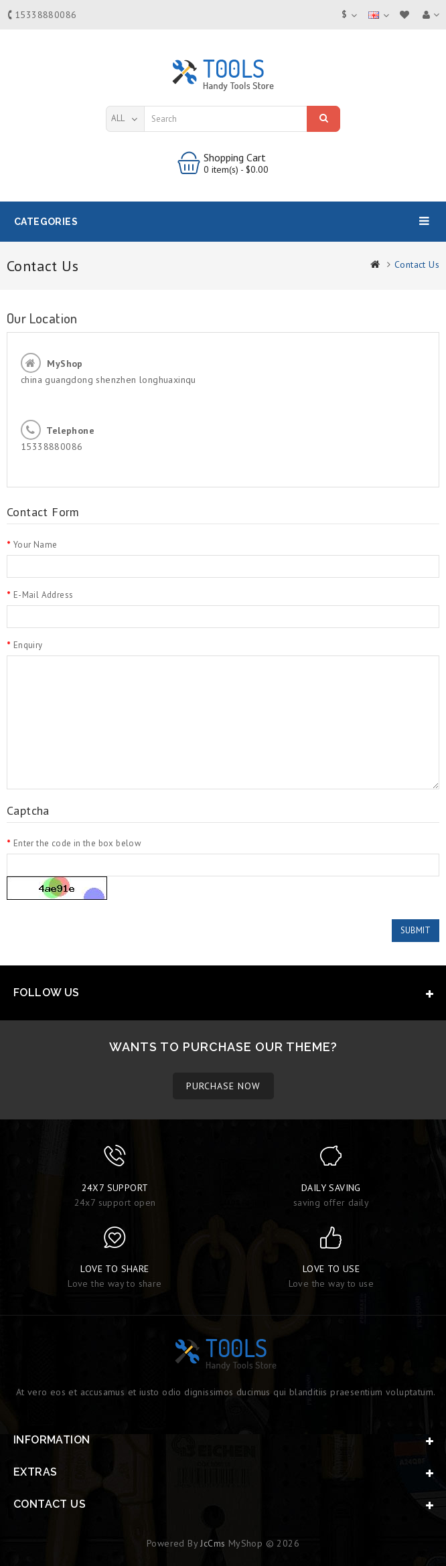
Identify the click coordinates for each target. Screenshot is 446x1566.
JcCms (212, 1543)
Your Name (35, 544)
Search (323, 118)
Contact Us (416, 264)
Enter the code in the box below (77, 843)
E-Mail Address (43, 595)
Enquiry (28, 645)
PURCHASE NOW (223, 1086)
